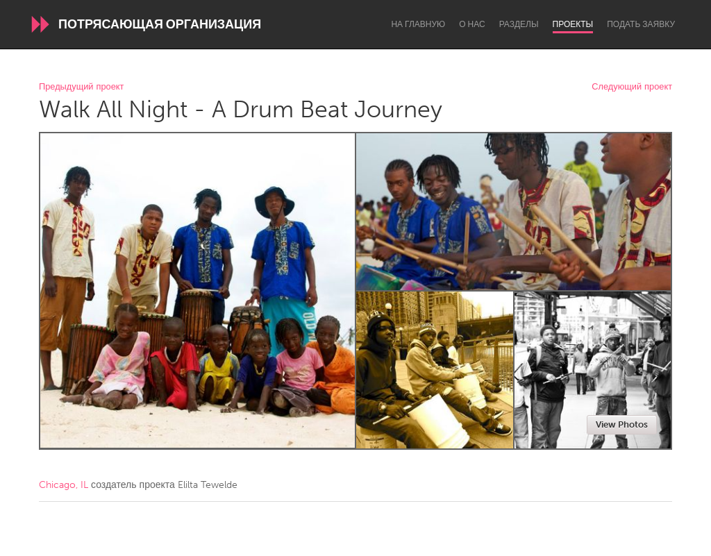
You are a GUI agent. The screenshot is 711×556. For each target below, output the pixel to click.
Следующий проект (632, 87)
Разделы (519, 24)
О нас (472, 24)
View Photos (622, 424)
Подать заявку (641, 24)
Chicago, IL (63, 485)
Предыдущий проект (81, 87)
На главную (418, 24)
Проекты (573, 24)
